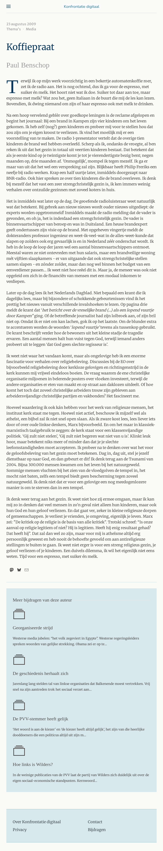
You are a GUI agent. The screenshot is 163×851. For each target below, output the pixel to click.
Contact (95, 821)
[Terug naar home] (81, 6)
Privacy (20, 829)
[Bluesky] (19, 570)
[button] (8, 6)
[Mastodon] (12, 570)
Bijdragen (97, 829)
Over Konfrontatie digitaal (37, 821)
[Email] (26, 570)
